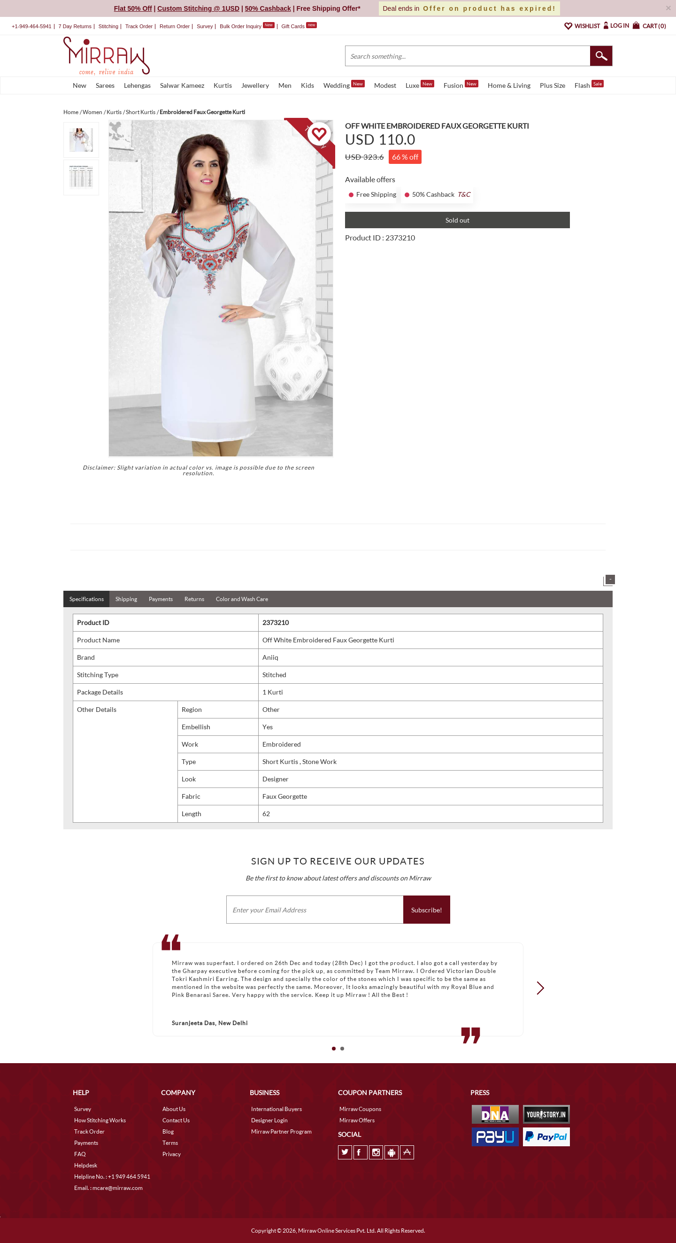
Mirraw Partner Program (281, 1131)
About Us (173, 1108)
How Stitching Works (100, 1120)
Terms (170, 1142)
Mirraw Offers (357, 1120)
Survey (205, 26)
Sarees (105, 85)
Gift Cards (299, 26)
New (79, 85)
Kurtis (223, 85)
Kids (307, 85)
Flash (589, 84)
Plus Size (552, 85)
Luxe (420, 84)
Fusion (461, 84)
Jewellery (255, 85)
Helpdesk (85, 1165)
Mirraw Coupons (360, 1108)
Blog (168, 1131)
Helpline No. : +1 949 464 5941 (112, 1176)
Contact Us (176, 1120)
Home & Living (509, 85)
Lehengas (137, 85)
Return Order (175, 26)
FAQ (80, 1154)
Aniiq (270, 657)
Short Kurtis (281, 761)
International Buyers (276, 1108)
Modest (385, 85)
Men (285, 85)
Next (537, 987)
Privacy (171, 1154)
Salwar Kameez (182, 85)
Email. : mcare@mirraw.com (108, 1187)
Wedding (344, 84)
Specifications (86, 598)
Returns (194, 598)
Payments (161, 598)
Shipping (126, 598)
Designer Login (269, 1120)
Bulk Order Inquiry (240, 26)
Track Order (139, 26)
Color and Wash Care (242, 598)
